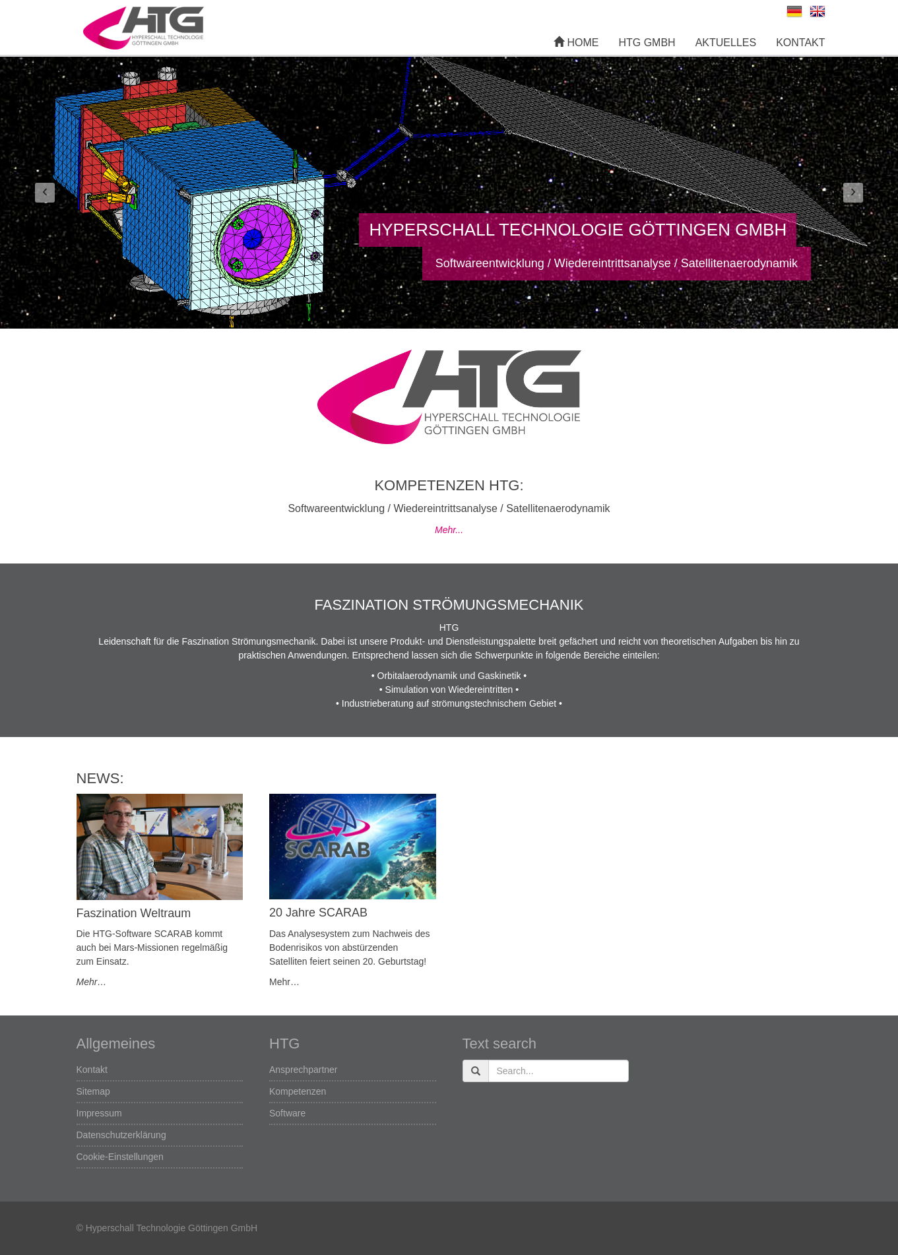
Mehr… (92, 982)
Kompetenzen (297, 1091)
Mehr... (449, 530)
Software (287, 1113)
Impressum (99, 1113)
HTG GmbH (646, 42)
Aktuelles (725, 42)
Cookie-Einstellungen (120, 1156)
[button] (45, 193)
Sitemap (93, 1091)
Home (576, 42)
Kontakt (800, 42)
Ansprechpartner (303, 1069)
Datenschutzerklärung (121, 1135)
